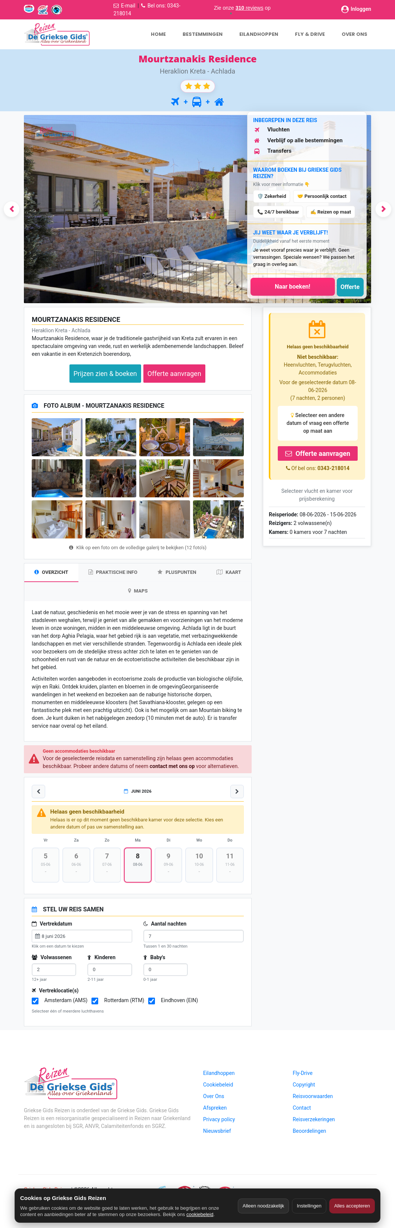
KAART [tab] (229, 572)
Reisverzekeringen (314, 1120)
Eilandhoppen (219, 1074)
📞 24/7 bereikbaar (278, 212)
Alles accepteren (352, 1206)
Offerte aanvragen (317, 453)
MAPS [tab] (138, 591)
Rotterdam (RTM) (124, 1001)
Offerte (350, 286)
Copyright (304, 1085)
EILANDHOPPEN (258, 34)
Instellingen (309, 1206)
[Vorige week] (38, 792)
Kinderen (101, 958)
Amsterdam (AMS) (66, 1001)
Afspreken (215, 1109)
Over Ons (213, 1097)
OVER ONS (354, 34)
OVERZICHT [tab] (51, 572)
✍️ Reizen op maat (330, 212)
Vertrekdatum (52, 925)
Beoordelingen (309, 1132)
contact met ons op (172, 767)
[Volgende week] (237, 792)
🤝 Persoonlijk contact (321, 196)
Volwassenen (52, 958)
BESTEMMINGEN (203, 34)
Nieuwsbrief (217, 1132)
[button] (11, 209)
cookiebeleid (199, 1214)
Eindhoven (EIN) (179, 1001)
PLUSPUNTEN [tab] (177, 572)
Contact (302, 1109)
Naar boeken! (292, 286)
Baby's (154, 958)
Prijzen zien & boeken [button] (105, 373)
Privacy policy (219, 1120)
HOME (158, 34)
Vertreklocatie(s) (55, 991)
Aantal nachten (164, 925)
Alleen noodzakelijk (263, 1206)
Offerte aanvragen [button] (174, 373)
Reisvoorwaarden (313, 1097)
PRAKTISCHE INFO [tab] (112, 572)
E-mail (128, 6)
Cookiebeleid (218, 1085)
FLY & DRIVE (310, 34)
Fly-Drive (302, 1074)
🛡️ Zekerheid (271, 196)
